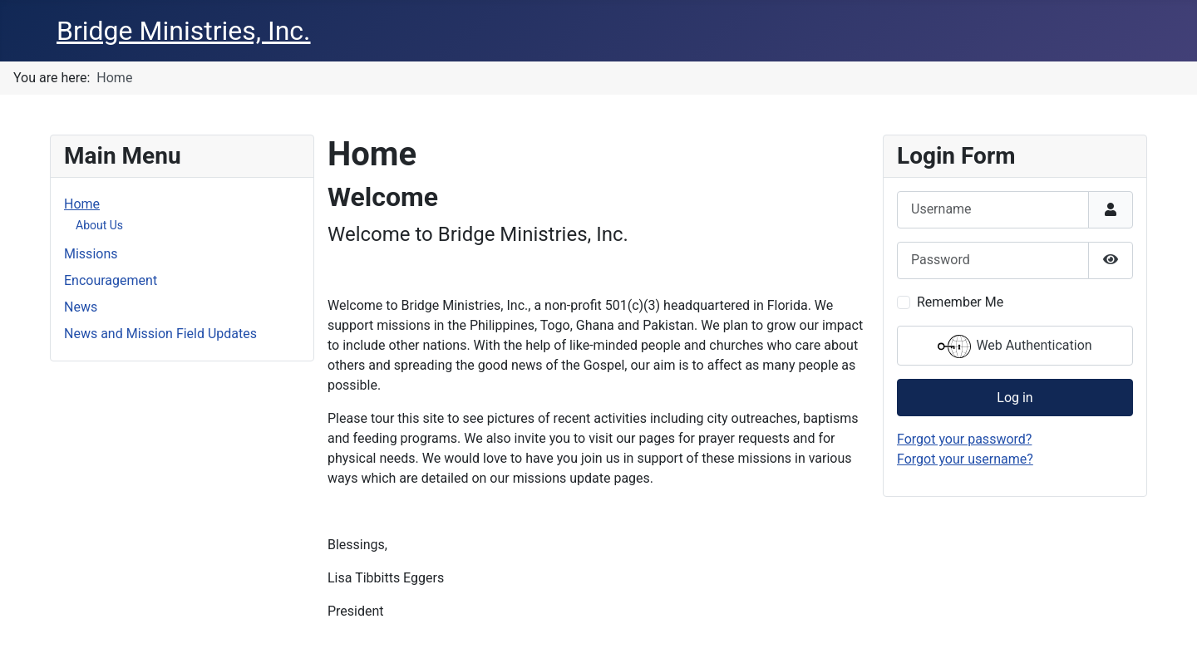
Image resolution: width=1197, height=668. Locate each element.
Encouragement (110, 280)
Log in (1014, 397)
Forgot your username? (965, 459)
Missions (90, 254)
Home (82, 204)
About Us (99, 225)
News (80, 307)
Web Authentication (1014, 346)
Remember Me (960, 302)
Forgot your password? (964, 439)
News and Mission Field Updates (160, 333)
